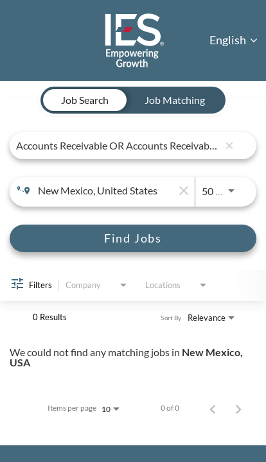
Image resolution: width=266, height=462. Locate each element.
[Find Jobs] (133, 238)
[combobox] (117, 145)
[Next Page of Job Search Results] (238, 408)
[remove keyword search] (229, 145)
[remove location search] (182, 190)
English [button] (233, 40)
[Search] (133, 238)
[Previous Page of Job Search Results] (213, 408)
